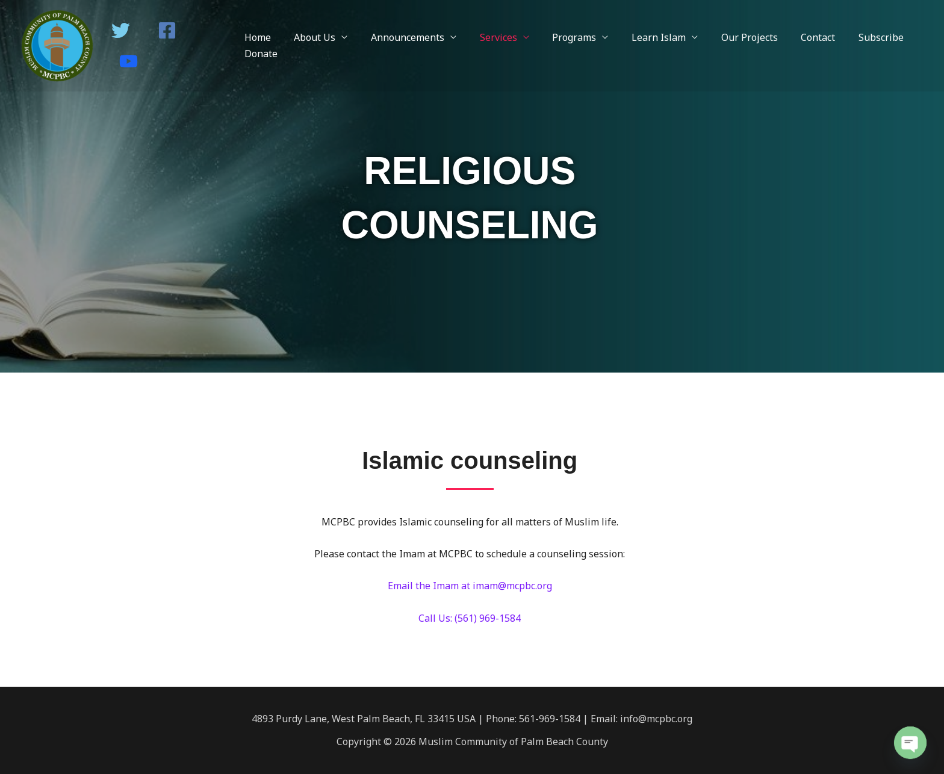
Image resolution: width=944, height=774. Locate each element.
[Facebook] (167, 30)
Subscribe (852, 37)
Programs (562, 37)
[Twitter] (120, 30)
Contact (794, 37)
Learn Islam (642, 37)
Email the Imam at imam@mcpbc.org (470, 585)
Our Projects (729, 37)
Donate (264, 53)
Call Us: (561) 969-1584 (469, 618)
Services (490, 37)
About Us (314, 37)
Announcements (403, 37)
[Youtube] (128, 61)
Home (261, 37)
